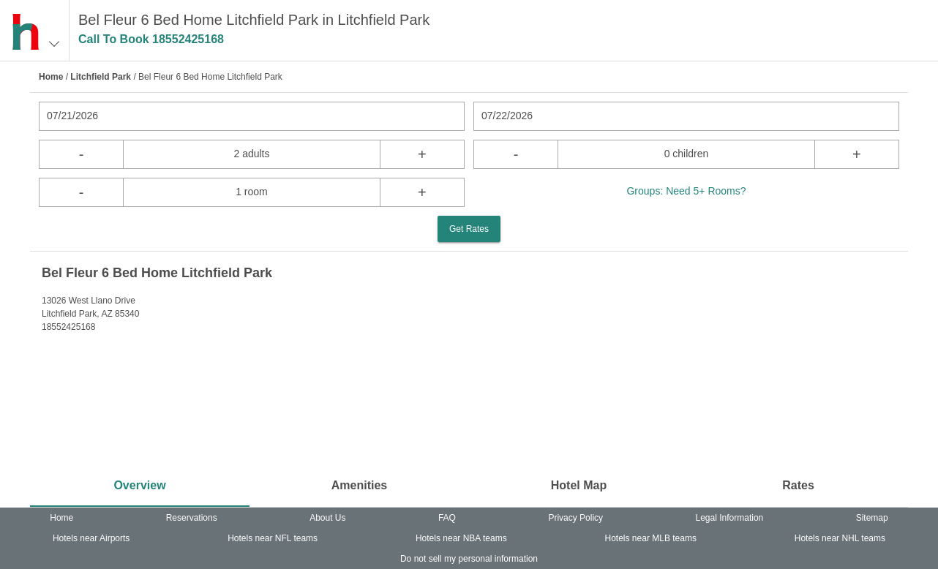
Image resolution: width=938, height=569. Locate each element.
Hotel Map (579, 485)
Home (51, 77)
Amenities (359, 485)
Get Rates (469, 229)
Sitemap (872, 518)
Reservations (191, 518)
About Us (327, 518)
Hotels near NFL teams (273, 538)
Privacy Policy (575, 518)
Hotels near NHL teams (840, 538)
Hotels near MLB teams (651, 538)
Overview (139, 485)
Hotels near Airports (91, 538)
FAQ (447, 518)
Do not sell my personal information (469, 559)
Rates (798, 485)
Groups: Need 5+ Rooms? (686, 191)
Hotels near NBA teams (461, 538)
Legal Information (730, 518)
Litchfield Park (100, 77)
